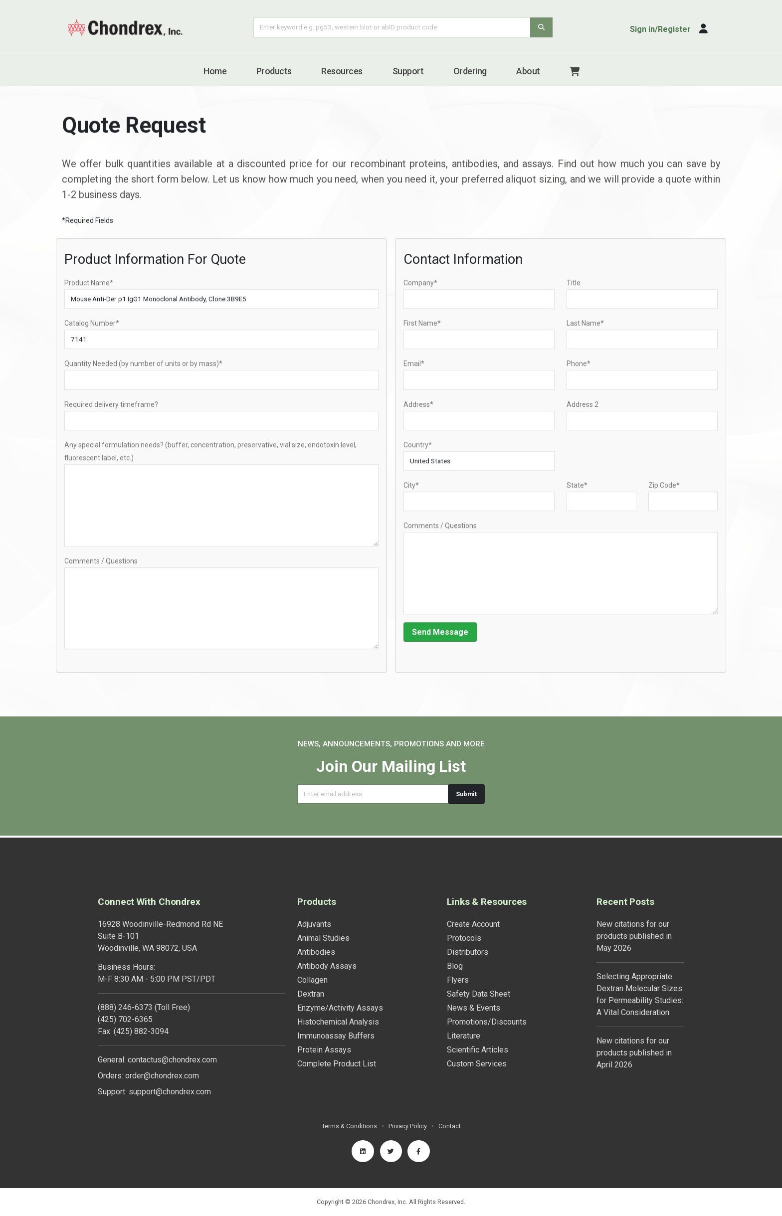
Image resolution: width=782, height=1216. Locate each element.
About (528, 71)
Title (574, 289)
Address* (418, 410)
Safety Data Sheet (478, 992)
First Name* (422, 329)
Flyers (458, 978)
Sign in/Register (660, 29)
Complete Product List (336, 1061)
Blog (455, 964)
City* (411, 491)
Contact (449, 1124)
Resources (342, 71)
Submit (466, 794)
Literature (463, 1034)
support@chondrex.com (170, 1089)
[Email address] (372, 794)
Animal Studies (323, 936)
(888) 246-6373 (125, 1005)
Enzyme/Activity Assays (340, 1006)
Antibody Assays (327, 964)
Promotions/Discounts (487, 1020)
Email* (413, 369)
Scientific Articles (477, 1047)
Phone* (578, 369)
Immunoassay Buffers (336, 1034)
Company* (420, 289)
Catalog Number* (91, 329)
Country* (417, 450)
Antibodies (316, 950)
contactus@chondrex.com (172, 1057)
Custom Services (477, 1061)
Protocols (464, 936)
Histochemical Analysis (338, 1020)
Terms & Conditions (349, 1124)
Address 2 (582, 410)
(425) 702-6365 (125, 1017)
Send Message (440, 637)
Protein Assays (324, 1047)
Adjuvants (314, 922)
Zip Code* (664, 491)
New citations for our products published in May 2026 (634, 934)
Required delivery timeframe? (111, 410)
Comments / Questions (101, 566)
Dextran (310, 992)
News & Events (473, 1006)
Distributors (467, 950)
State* (577, 491)
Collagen (312, 978)
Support (408, 71)
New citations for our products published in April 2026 (634, 1050)
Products (274, 71)
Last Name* (585, 329)
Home (214, 71)
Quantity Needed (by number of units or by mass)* (143, 369)
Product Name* (88, 289)
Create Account (473, 922)
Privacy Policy (408, 1124)
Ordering (470, 71)
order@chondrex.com (162, 1073)
